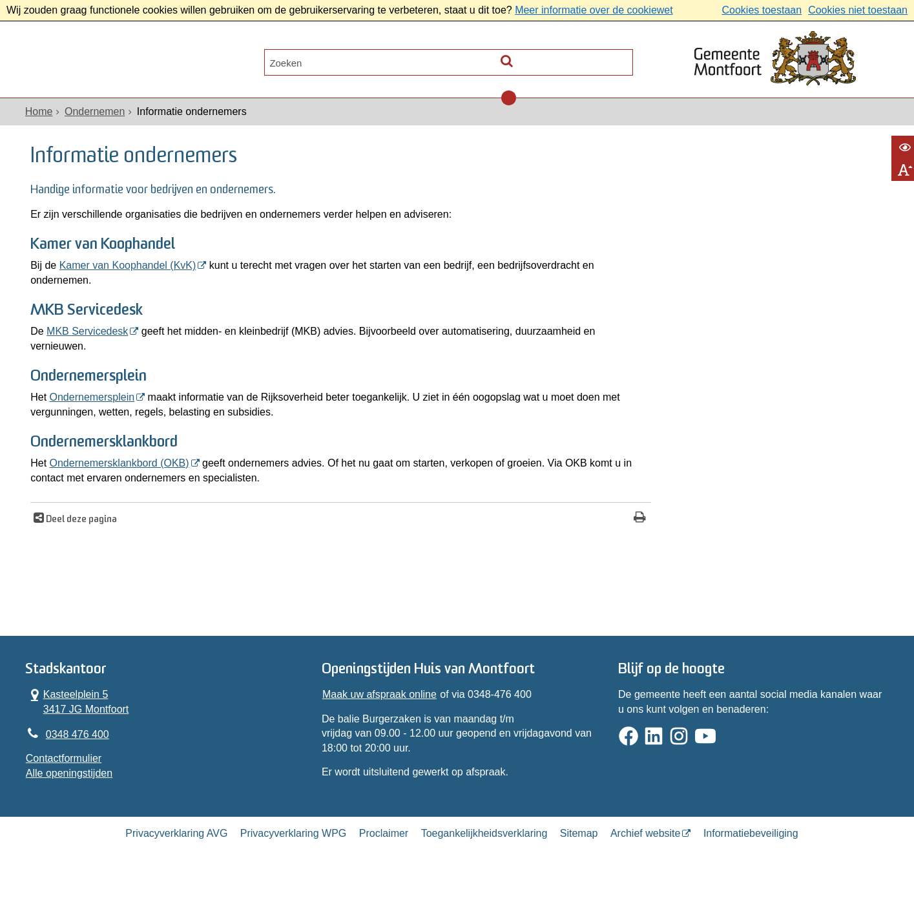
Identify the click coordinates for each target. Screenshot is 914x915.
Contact (179, 61)
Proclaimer (383, 864)
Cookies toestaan (762, 10)
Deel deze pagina (81, 542)
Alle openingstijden (68, 801)
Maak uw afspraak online (379, 721)
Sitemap (579, 864)
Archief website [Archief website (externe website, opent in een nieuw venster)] (645, 864)
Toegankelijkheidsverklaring (484, 864)
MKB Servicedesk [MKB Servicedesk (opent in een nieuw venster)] (88, 347)
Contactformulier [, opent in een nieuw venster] (63, 787)
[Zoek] (621, 58)
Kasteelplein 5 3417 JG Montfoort (77, 728)
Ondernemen (94, 117)
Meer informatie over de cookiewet (594, 10)
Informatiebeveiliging (750, 864)
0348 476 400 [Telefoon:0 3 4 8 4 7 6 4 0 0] (77, 762)
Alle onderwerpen (84, 61)
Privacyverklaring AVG (176, 864)
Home (38, 117)
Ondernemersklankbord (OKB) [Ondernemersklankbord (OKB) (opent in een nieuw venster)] (120, 484)
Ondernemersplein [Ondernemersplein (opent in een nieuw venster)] (93, 416)
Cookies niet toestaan (858, 10)
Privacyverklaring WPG (293, 864)
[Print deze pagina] (557, 540)
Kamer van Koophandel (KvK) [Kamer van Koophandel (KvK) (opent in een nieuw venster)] (128, 279)
